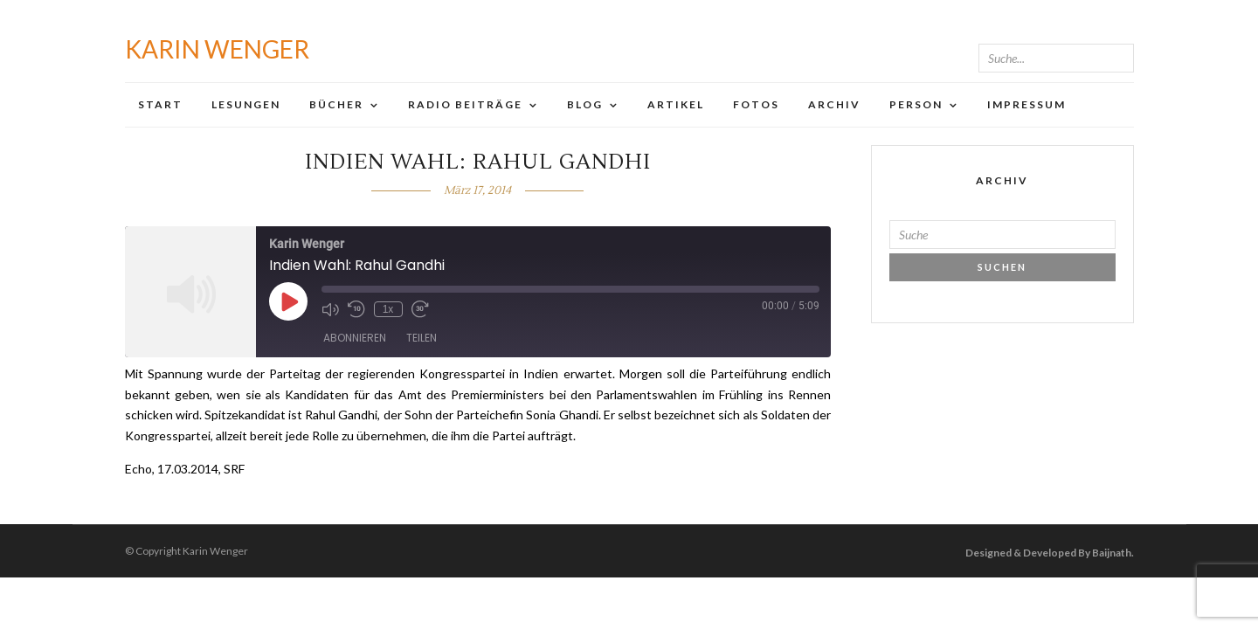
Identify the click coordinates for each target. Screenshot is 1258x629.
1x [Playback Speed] (388, 309)
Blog (585, 104)
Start (160, 104)
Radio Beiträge (465, 104)
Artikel (675, 104)
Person (916, 104)
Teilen (421, 337)
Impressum (1026, 104)
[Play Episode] (288, 301)
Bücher (336, 104)
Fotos (756, 104)
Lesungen (245, 104)
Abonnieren (354, 337)
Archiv (834, 104)
